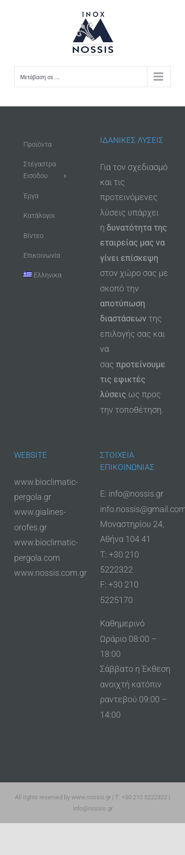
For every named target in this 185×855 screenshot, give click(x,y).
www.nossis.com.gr (50, 573)
